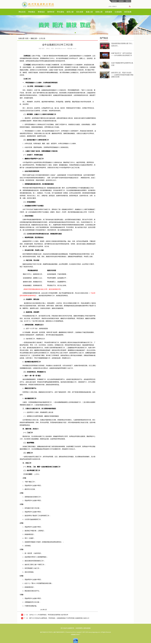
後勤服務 (108, 12)
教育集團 (127, 12)
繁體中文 (128, 1)
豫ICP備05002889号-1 (60, 632)
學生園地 (60, 12)
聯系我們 (121, 1)
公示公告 (42, 38)
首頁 (24, 12)
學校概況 (31, 12)
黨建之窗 (89, 12)
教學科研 (50, 12)
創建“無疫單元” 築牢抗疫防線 (121, 53)
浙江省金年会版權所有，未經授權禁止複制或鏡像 (76, 628)
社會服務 (118, 12)
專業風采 (41, 12)
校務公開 (98, 12)
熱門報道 (104, 38)
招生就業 (79, 12)
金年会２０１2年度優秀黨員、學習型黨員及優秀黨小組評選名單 (48, 614)
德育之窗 (70, 12)
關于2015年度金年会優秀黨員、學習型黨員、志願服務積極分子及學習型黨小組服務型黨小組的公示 (59, 618)
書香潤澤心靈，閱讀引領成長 (121, 72)
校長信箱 (114, 1)
